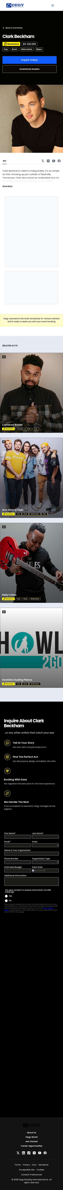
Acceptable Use (27, 1169)
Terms (17, 1164)
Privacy (26, 1164)
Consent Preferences (31, 1174)
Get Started (31, 1141)
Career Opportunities (31, 1146)
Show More (7, 186)
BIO (4, 160)
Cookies (40, 1169)
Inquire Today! (29, 59)
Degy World (31, 1137)
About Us (31, 1132)
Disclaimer (43, 1164)
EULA (34, 1164)
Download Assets (29, 69)
